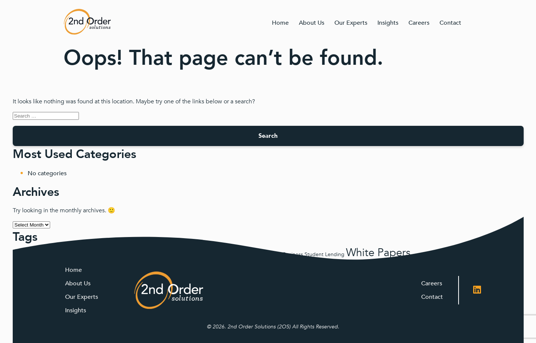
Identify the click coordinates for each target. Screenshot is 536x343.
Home (280, 23)
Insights (387, 23)
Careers (418, 23)
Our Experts (350, 23)
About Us (311, 23)
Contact (450, 23)
